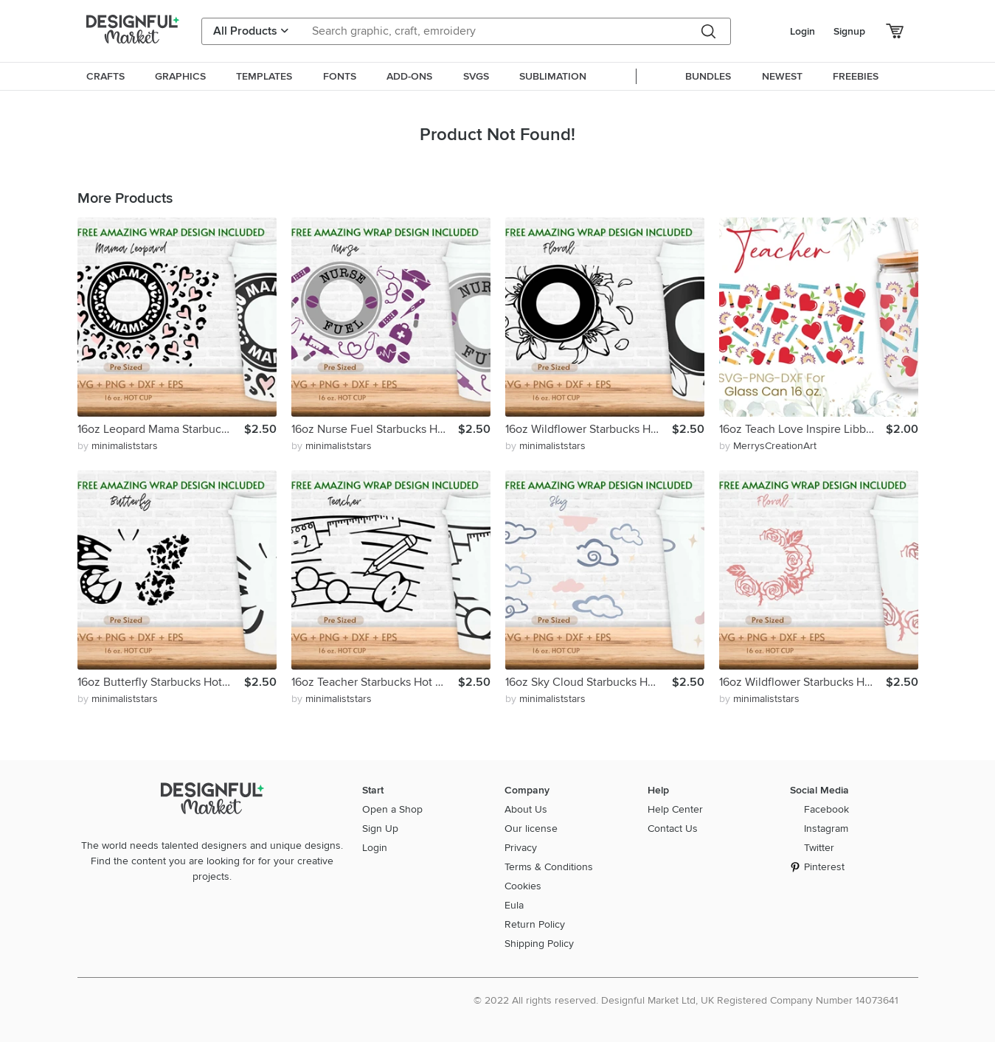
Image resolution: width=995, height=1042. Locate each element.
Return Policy (535, 924)
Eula (514, 905)
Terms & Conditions (549, 867)
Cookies (523, 886)
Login (802, 31)
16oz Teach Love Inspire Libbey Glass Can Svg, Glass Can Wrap (802, 429)
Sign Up (380, 828)
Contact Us (673, 828)
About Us (526, 809)
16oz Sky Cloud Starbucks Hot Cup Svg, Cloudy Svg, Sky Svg (588, 682)
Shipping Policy (539, 943)
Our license (531, 828)
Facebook (826, 809)
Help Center (675, 809)
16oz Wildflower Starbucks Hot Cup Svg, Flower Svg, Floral (588, 429)
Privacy (521, 847)
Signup (849, 31)
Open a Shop (392, 809)
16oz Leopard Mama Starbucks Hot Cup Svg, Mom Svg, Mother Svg (160, 429)
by (117, 446)
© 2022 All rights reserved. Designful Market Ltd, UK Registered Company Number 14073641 (686, 1000)
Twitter (819, 847)
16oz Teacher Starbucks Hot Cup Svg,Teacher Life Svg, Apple (374, 682)
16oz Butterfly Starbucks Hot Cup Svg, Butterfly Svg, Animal (160, 682)
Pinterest (824, 867)
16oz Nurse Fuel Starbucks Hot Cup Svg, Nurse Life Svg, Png (374, 429)
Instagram (826, 828)
